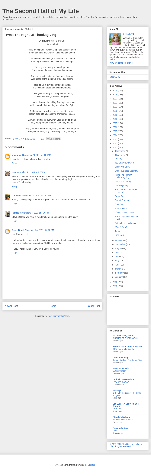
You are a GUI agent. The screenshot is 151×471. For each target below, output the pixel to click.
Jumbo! (118, 231)
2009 (115, 286)
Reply (14, 163)
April (117, 265)
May (117, 260)
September (120, 244)
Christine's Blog (121, 357)
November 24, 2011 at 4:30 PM (34, 213)
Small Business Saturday (126, 171)
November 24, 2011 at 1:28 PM (31, 172)
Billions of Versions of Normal (127, 346)
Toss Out (119, 204)
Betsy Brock (18, 230)
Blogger (91, 465)
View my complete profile (121, 63)
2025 (115, 90)
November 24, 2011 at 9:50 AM (36, 155)
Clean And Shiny (122, 167)
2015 (115, 131)
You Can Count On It (124, 163)
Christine (16, 195)
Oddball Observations (123, 379)
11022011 (119, 235)
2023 (115, 99)
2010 (115, 282)
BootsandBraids (121, 368)
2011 (115, 147)
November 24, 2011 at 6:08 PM (39, 230)
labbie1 (15, 213)
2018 (115, 119)
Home (52, 306)
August (118, 248)
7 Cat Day (117, 409)
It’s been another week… (124, 420)
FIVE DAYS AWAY (121, 382)
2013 (115, 139)
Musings (117, 390)
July (117, 252)
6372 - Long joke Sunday (124, 349)
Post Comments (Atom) (59, 316)
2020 (115, 111)
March (118, 269)
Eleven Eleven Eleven (125, 212)
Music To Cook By (123, 181)
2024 (115, 94)
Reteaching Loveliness (125, 223)
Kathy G (130, 34)
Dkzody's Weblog (121, 417)
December (120, 151)
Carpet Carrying (122, 200)
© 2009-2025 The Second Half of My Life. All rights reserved (126, 445)
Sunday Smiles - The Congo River (128, 360)
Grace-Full (119, 196)
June (117, 256)
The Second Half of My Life (40, 11)
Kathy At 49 (114, 77)
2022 (115, 103)
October (119, 240)
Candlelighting (121, 185)
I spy (115, 431)
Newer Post (11, 306)
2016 (115, 127)
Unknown (16, 155)
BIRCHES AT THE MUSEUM (125, 338)
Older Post (94, 306)
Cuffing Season (119, 371)
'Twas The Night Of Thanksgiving (123, 176)
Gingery (118, 158)
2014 (115, 135)
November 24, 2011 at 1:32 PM (36, 195)
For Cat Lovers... (122, 208)
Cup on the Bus (120, 428)
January (119, 277)
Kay (14, 172)
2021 (115, 107)
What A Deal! (121, 227)
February (119, 273)
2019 (115, 115)
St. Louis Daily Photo (123, 335)
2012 (115, 143)
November (120, 155)
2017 (115, 123)
